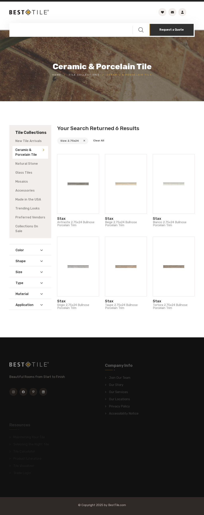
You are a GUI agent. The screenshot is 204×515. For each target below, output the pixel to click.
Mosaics (21, 181)
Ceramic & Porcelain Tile (26, 152)
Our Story (116, 386)
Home (56, 74)
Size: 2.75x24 (72, 140)
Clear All (98, 140)
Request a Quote (171, 29)
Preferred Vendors (30, 217)
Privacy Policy (119, 407)
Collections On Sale (26, 228)
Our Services (118, 393)
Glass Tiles (23, 172)
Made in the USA (28, 199)
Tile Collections (84, 74)
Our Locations (119, 400)
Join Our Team (119, 379)
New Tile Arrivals (28, 141)
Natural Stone (26, 164)
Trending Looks (27, 208)
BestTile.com (117, 505)
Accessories (25, 190)
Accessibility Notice (123, 414)
